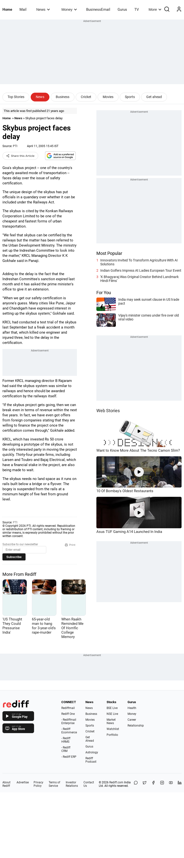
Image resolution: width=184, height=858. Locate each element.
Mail (23, 9)
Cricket (86, 97)
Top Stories (16, 97)
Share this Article (20, 156)
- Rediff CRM (65, 749)
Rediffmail (68, 708)
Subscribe (14, 557)
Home (7, 9)
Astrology (91, 752)
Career (132, 719)
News (43, 9)
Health (132, 708)
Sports (130, 97)
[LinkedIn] (180, 784)
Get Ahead (89, 739)
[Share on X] (145, 784)
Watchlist (113, 729)
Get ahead (154, 97)
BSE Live (112, 708)
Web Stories (108, 410)
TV (136, 9)
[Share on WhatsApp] (136, 784)
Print (70, 545)
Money (69, 9)
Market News (111, 721)
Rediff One (68, 714)
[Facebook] (153, 784)
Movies (108, 97)
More (155, 9)
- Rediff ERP (68, 756)
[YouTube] (171, 784)
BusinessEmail (98, 9)
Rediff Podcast (90, 760)
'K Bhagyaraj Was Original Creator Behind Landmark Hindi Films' (139, 279)
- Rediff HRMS (65, 740)
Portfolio (112, 735)
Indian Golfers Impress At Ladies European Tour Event (140, 270)
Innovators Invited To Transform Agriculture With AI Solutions (139, 262)
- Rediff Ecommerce (69, 730)
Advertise (23, 782)
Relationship (136, 725)
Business (62, 97)
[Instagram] (162, 784)
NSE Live (112, 714)
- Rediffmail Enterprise (68, 721)
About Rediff (6, 784)
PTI (15, 146)
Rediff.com (116, 782)
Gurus (122, 9)
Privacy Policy (38, 784)
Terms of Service (54, 784)
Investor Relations (72, 784)
